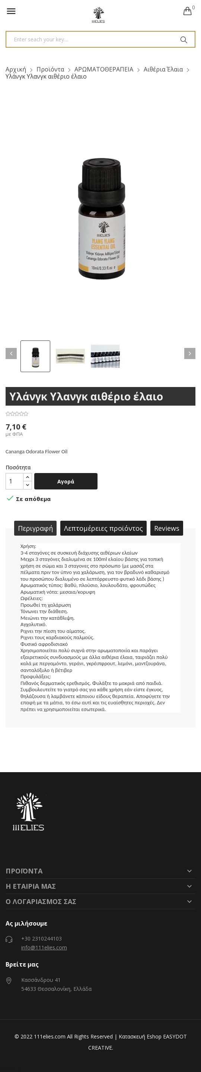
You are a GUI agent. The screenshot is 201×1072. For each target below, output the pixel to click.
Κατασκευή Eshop (140, 1036)
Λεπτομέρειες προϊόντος (103, 528)
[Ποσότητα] (14, 481)
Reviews (166, 528)
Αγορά (65, 481)
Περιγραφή (35, 528)
